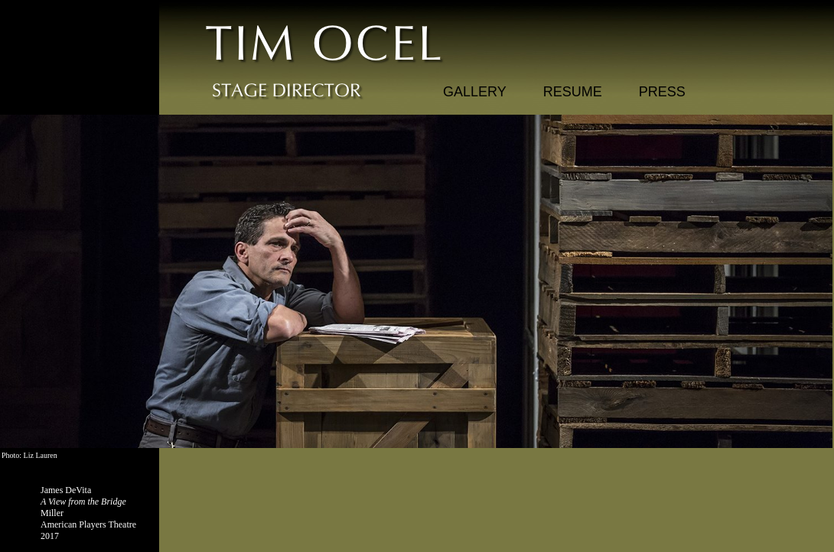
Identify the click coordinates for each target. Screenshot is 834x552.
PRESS (662, 91)
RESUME (572, 91)
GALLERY (475, 91)
